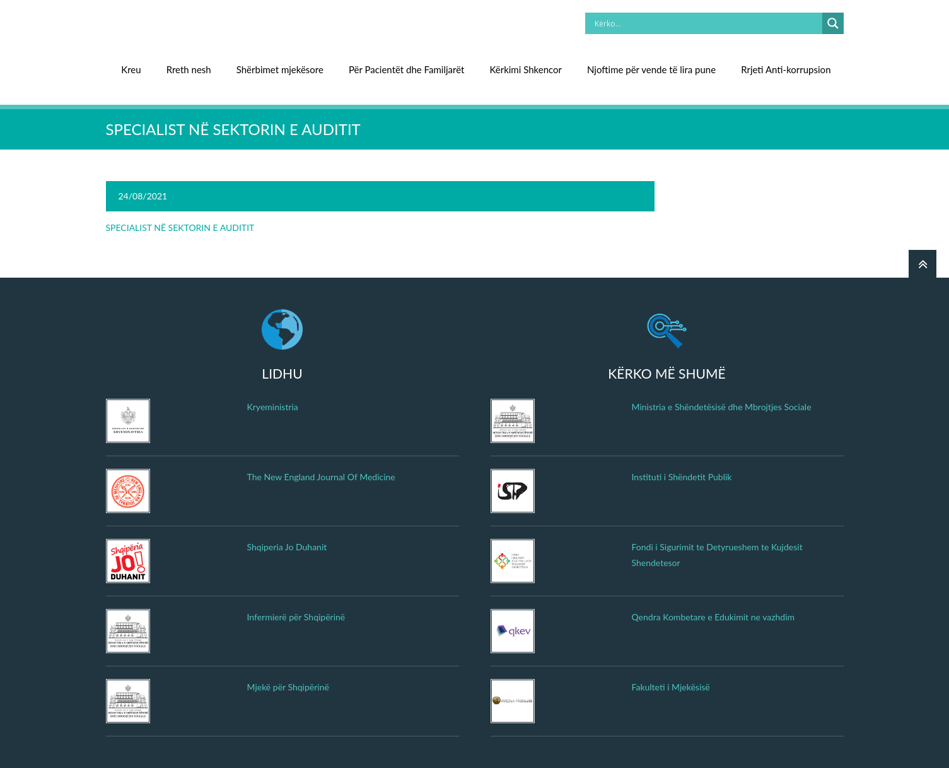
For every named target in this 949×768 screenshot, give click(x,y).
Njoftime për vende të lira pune (651, 69)
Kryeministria (272, 406)
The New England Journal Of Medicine (321, 476)
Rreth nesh (188, 69)
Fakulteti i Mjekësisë (671, 687)
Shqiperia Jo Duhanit (287, 546)
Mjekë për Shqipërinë (288, 687)
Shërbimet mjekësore (279, 69)
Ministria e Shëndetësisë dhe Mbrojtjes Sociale (722, 406)
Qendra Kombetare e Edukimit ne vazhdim (713, 616)
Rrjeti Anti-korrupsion (785, 69)
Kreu (131, 69)
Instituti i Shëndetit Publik (682, 476)
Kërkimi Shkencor (525, 69)
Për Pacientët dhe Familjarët (406, 69)
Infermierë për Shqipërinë (296, 616)
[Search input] (707, 23)
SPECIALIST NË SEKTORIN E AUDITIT (180, 227)
